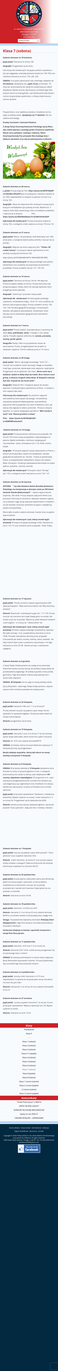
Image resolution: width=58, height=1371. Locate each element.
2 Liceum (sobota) (29, 1089)
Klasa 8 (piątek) (29, 1073)
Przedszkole (29, 1029)
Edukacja (45, 1128)
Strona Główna (14, 1128)
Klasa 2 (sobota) (29, 1045)
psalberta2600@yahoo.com (29, 1142)
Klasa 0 (29, 1033)
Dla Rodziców (36, 1128)
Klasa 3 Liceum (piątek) (29, 1093)
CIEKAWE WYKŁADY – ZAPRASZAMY (28, 1118)
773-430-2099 (29, 37)
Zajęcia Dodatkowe (21, 1131)
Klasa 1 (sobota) (29, 1041)
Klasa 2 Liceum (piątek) (29, 1085)
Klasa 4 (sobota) (29, 1057)
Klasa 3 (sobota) (29, 1049)
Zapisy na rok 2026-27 (29, 1114)
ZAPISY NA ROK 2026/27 (29, 1106)
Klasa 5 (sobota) (29, 1061)
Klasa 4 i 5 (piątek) (29, 1053)
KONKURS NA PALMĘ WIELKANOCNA (29, 1110)
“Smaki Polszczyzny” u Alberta (29, 1102)
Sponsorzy (33, 1131)
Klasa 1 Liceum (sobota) (29, 1081)
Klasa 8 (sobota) (29, 1077)
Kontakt (41, 1131)
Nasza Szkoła (25, 1128)
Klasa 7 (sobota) (29, 1069)
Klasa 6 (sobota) (29, 1065)
